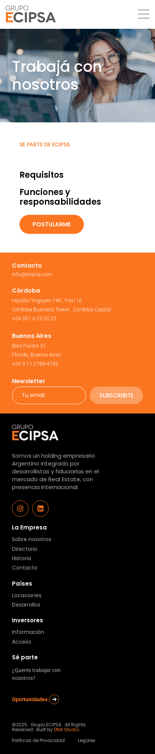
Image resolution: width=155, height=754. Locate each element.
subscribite (116, 395)
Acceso (21, 642)
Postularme (52, 224)
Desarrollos (26, 605)
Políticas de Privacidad (38, 740)
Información (28, 632)
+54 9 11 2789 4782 (35, 364)
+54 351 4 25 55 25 (34, 318)
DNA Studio (66, 729)
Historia (21, 558)
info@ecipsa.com (32, 274)
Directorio (24, 549)
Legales (86, 740)
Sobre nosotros (31, 539)
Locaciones (27, 595)
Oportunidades (35, 699)
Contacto (24, 568)
